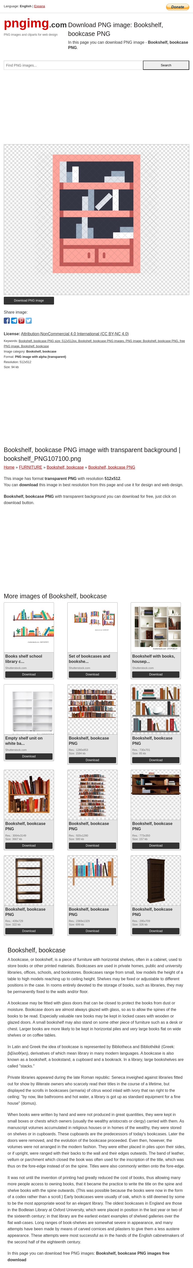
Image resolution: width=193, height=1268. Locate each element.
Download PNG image (29, 300)
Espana (39, 6)
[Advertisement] (96, 109)
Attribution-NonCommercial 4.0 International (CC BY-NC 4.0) (75, 334)
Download (28, 674)
